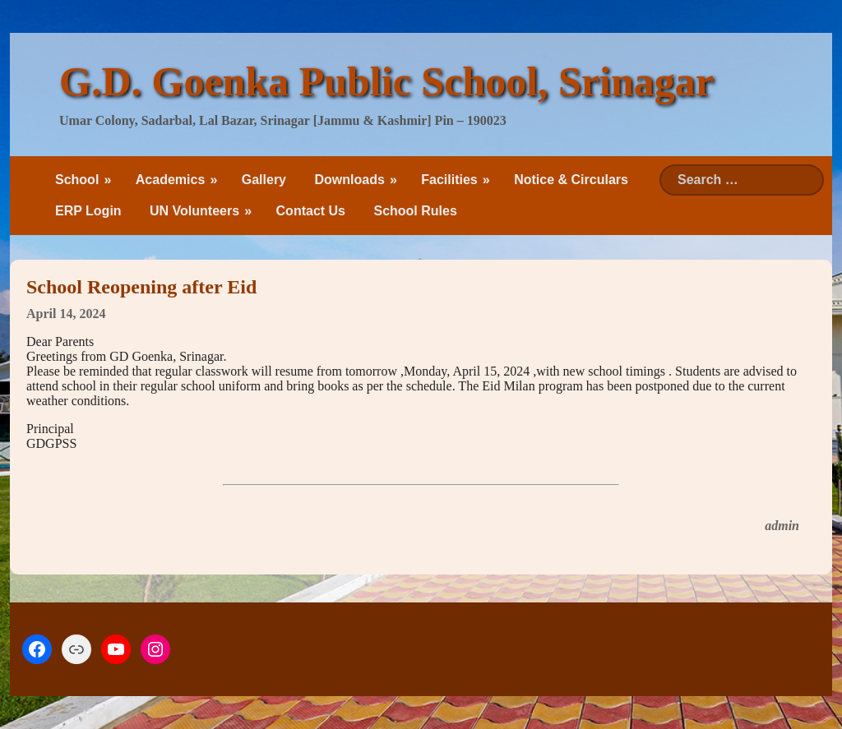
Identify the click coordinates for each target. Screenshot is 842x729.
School (77, 180)
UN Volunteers (194, 211)
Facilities (449, 180)
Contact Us (310, 211)
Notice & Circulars (571, 180)
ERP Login (88, 211)
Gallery (264, 180)
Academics (171, 180)
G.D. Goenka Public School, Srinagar (386, 81)
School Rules (414, 211)
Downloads (349, 180)
